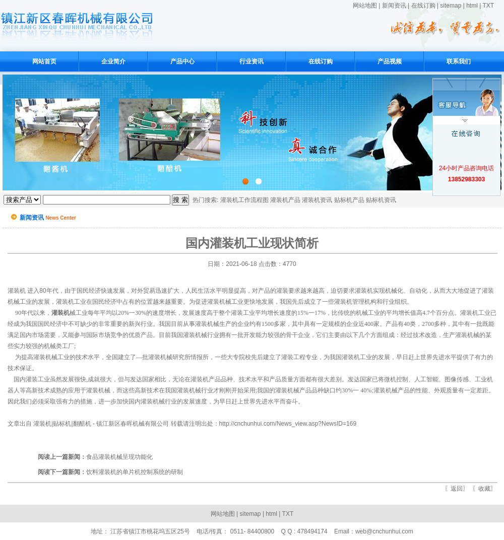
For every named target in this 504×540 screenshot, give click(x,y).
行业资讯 (251, 61)
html (472, 5)
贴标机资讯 (381, 200)
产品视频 (389, 61)
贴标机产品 (349, 200)
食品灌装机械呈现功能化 (95, 456)
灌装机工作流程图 (244, 200)
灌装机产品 (285, 200)
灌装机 (17, 290)
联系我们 (459, 61)
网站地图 (365, 5)
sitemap (450, 5)
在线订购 (423, 5)
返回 (457, 488)
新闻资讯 (394, 5)
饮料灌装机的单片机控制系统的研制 (110, 472)
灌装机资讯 (317, 200)
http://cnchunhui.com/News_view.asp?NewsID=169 (287, 423)
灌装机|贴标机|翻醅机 (62, 423)
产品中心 (182, 61)
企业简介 (113, 61)
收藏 (484, 488)
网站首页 (44, 61)
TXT (488, 5)
